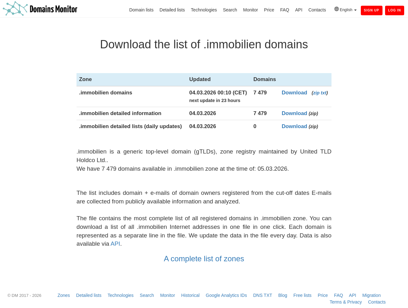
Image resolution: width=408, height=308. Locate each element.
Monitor (250, 9)
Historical (190, 295)
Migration (371, 295)
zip (316, 92)
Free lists (303, 295)
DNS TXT (262, 295)
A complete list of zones (204, 258)
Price (269, 9)
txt (323, 92)
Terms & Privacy (346, 302)
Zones (63, 295)
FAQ (284, 9)
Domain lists (141, 9)
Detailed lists (172, 9)
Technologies (204, 9)
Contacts (317, 9)
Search (230, 9)
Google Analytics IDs (226, 295)
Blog (282, 295)
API (298, 9)
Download (294, 93)
